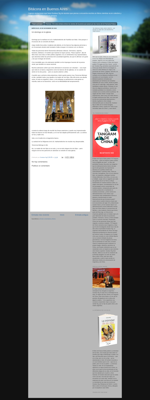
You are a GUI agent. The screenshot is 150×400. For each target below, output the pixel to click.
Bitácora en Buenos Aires (48, 9)
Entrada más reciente (40, 215)
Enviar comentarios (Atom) (48, 219)
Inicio (62, 215)
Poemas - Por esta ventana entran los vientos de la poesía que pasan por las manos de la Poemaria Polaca (81, 24)
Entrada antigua (81, 215)
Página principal (37, 24)
